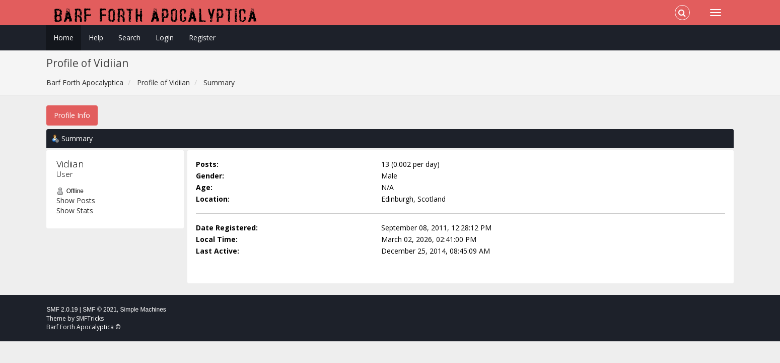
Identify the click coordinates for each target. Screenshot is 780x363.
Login (165, 37)
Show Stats (74, 210)
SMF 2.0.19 (62, 309)
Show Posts (75, 200)
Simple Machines (143, 309)
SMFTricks (90, 318)
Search (129, 37)
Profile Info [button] (72, 115)
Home (63, 37)
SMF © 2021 (100, 309)
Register (202, 37)
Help (96, 37)
